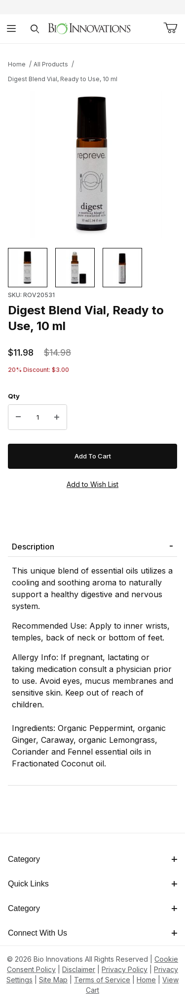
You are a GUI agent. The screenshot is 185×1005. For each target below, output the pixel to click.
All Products (51, 64)
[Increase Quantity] (57, 417)
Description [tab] (33, 546)
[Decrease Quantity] (18, 417)
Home (17, 64)
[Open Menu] (11, 28)
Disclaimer (78, 969)
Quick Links (92, 884)
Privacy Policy (125, 969)
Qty (14, 396)
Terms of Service (102, 979)
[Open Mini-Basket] (170, 28)
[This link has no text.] (89, 28)
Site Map (53, 979)
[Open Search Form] (34, 28)
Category (92, 859)
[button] (27, 267)
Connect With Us (92, 933)
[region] (92, 267)
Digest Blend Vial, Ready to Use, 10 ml (62, 79)
